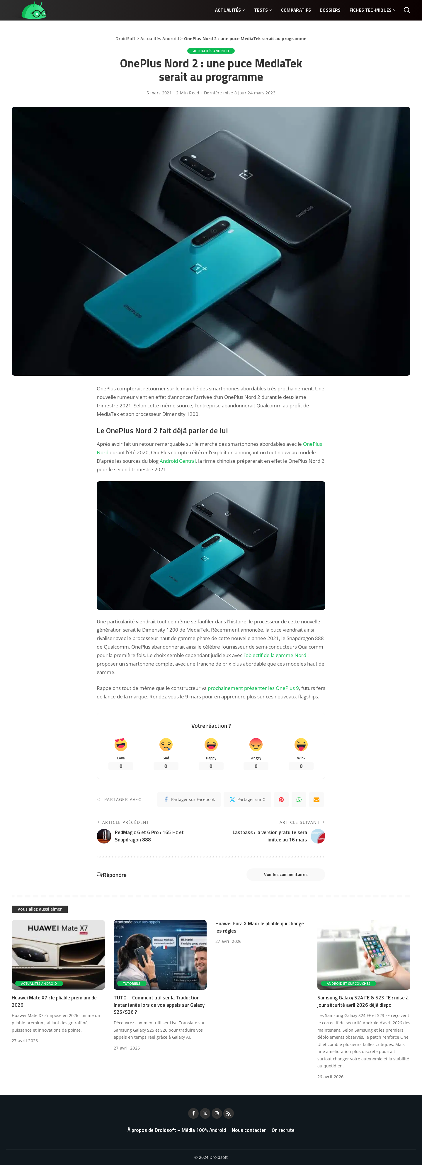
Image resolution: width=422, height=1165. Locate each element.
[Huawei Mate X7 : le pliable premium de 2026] (58, 955)
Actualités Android (159, 38)
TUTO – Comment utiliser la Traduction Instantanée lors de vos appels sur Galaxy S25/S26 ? (159, 1005)
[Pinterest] (281, 799)
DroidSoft (125, 38)
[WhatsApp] (299, 799)
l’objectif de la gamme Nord (275, 655)
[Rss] (228, 1113)
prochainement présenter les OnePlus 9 (253, 688)
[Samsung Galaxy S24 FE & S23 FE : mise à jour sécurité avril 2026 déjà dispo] (364, 955)
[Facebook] (189, 799)
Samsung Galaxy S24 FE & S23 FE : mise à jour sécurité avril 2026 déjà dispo (363, 1001)
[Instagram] (217, 1113)
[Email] (316, 799)
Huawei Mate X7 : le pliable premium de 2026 (54, 1001)
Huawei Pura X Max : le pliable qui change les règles (259, 927)
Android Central (178, 461)
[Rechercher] (406, 10)
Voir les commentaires (286, 874)
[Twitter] (247, 799)
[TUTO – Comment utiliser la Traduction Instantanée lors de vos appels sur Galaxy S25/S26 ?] (160, 955)
